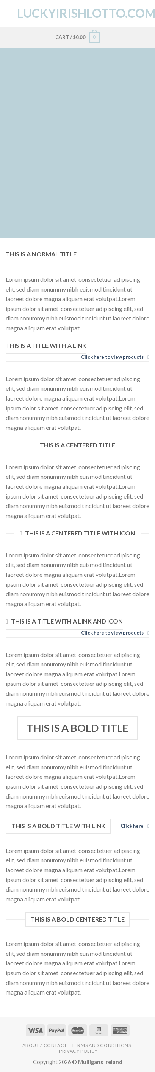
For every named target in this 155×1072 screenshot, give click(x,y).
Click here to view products (115, 357)
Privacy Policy (78, 1051)
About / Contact (44, 1045)
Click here (135, 826)
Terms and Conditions (101, 1045)
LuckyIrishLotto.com (77, 13)
